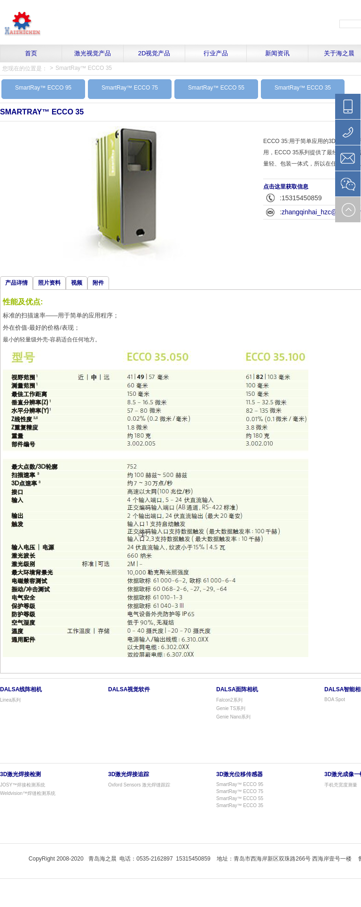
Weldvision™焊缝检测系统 (27, 793)
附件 (98, 283)
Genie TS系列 (230, 708)
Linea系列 (10, 700)
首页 (31, 53)
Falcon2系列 (229, 700)
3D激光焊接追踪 (128, 774)
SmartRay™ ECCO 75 (130, 87)
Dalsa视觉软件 (129, 689)
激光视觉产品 (92, 53)
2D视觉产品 (154, 53)
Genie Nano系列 (233, 716)
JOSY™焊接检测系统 (22, 784)
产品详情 (16, 283)
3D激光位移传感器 (239, 774)
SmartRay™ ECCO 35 (83, 68)
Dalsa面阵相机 (237, 689)
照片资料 (49, 283)
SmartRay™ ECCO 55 (216, 87)
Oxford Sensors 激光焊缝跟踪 (139, 784)
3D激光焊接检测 (20, 774)
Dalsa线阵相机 (21, 689)
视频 (76, 283)
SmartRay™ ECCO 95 (43, 87)
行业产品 (216, 53)
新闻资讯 (277, 53)
